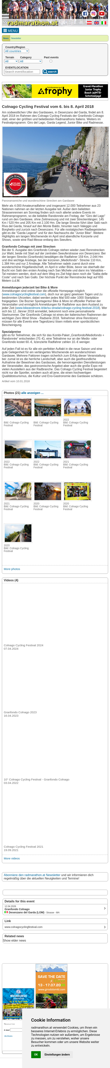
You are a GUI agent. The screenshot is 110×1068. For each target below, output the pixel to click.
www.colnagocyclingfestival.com (24, 294)
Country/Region (15, 47)
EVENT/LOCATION (16, 67)
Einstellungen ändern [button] (57, 1054)
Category (26, 57)
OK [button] (36, 1054)
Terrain (9, 57)
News (6, 38)
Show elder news (14, 940)
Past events (51, 57)
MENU (10, 30)
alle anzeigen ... (32, 392)
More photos (12, 569)
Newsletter (16, 38)
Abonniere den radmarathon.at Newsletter (32, 875)
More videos (12, 858)
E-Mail (7, 1030)
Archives (8, 1036)
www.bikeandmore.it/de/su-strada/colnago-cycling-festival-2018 (57, 307)
